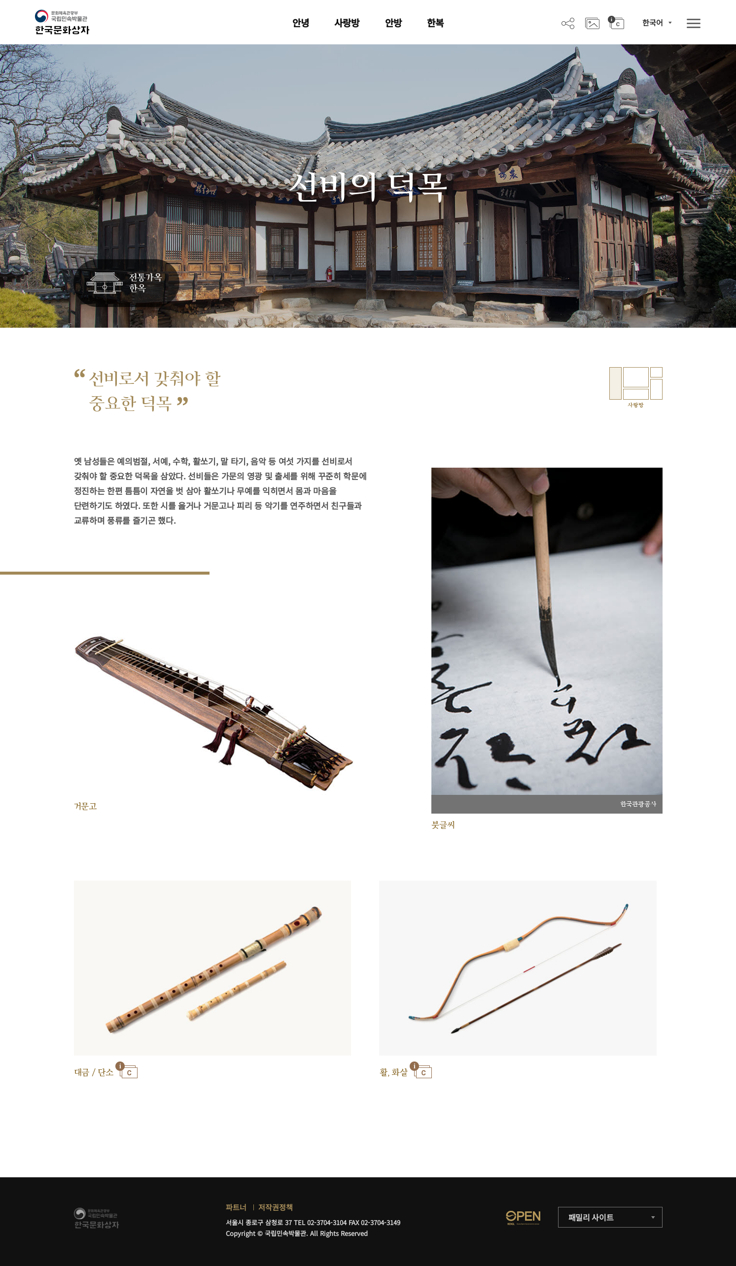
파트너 (236, 1207)
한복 (435, 22)
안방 (393, 22)
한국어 (652, 22)
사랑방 (346, 22)
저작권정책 (275, 1207)
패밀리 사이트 (591, 1217)
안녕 (300, 22)
